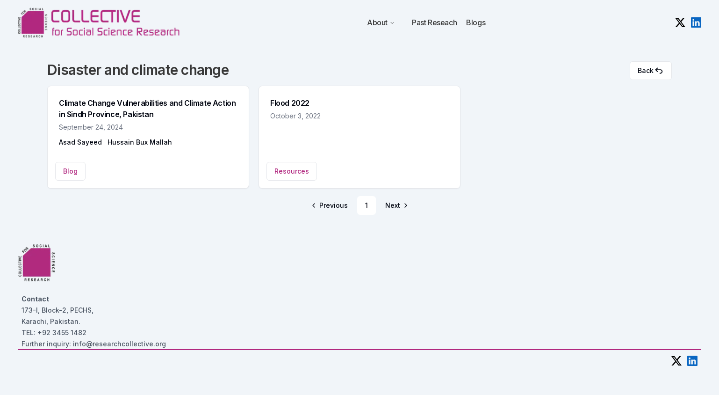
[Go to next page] (396, 205)
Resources (291, 171)
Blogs (475, 22)
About (381, 22)
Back (651, 71)
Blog (70, 171)
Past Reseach (434, 22)
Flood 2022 (289, 103)
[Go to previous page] (330, 205)
